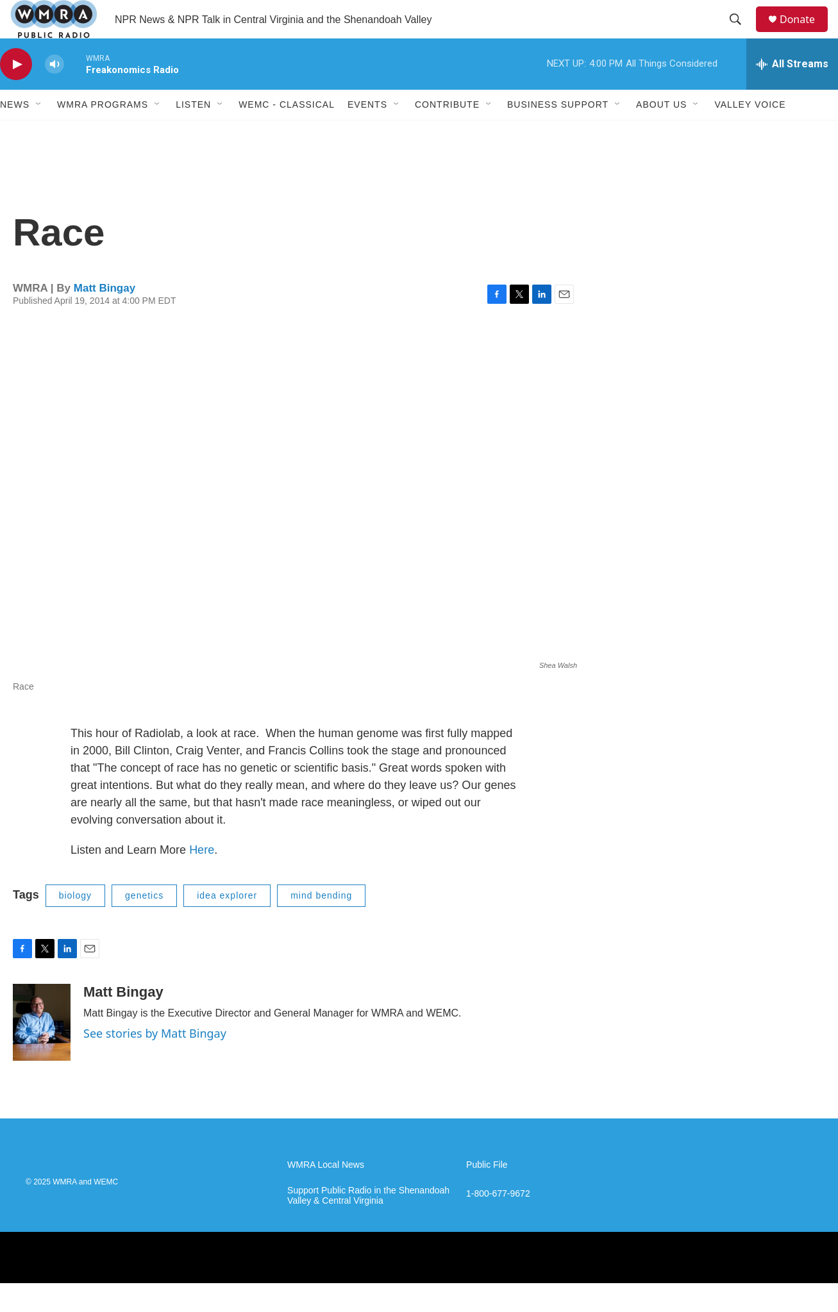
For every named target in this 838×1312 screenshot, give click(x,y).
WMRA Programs (102, 133)
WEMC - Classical (287, 133)
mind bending (321, 924)
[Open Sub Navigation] (39, 133)
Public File (487, 1194)
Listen (193, 133)
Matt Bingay (104, 317)
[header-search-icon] (741, 34)
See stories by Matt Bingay (154, 1062)
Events (367, 133)
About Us (661, 133)
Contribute (447, 133)
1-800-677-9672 (498, 1222)
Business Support (557, 133)
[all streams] (792, 93)
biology (75, 924)
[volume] (54, 93)
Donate (805, 33)
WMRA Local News (325, 1194)
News (14, 133)
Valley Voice (749, 133)
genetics (144, 924)
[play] (16, 93)
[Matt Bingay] (42, 1051)
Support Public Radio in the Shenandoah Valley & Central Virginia (368, 1224)
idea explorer (227, 924)
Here (201, 878)
